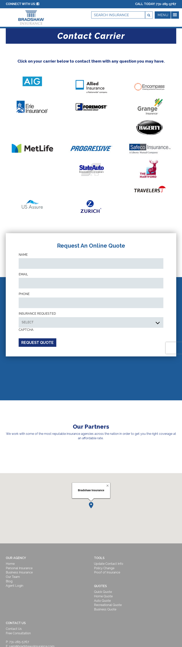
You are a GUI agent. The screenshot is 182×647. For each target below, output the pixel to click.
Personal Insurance (19, 568)
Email (23, 274)
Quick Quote (103, 592)
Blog (9, 581)
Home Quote (103, 596)
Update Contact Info (108, 564)
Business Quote (105, 609)
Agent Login (14, 585)
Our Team (13, 577)
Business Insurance (19, 572)
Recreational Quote (108, 605)
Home (10, 564)
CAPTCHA (26, 330)
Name (23, 254)
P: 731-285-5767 (17, 642)
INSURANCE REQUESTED (37, 313)
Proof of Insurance (107, 572)
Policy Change (104, 568)
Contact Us (14, 629)
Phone (24, 294)
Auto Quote (102, 601)
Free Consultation (18, 633)
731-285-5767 (166, 4)
